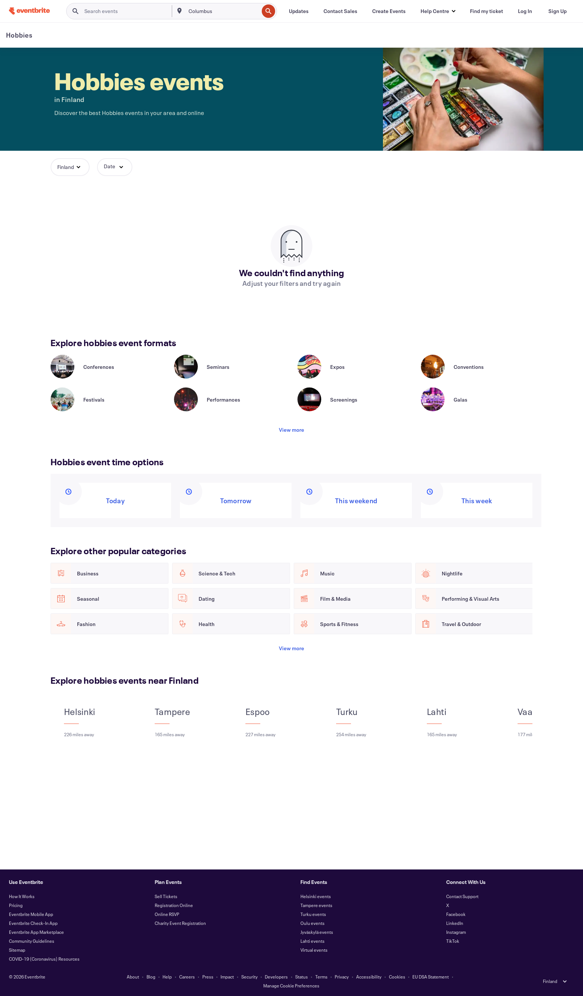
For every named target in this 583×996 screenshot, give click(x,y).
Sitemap (17, 950)
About (133, 977)
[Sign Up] (557, 11)
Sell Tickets (166, 896)
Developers (276, 977)
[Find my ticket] (486, 11)
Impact (227, 977)
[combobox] (223, 11)
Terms (321, 977)
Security (249, 977)
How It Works (22, 896)
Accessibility (368, 977)
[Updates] (299, 11)
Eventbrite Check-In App (33, 923)
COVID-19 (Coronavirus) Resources (44, 959)
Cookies (397, 977)
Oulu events (312, 923)
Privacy (342, 977)
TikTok (452, 941)
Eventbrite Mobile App (31, 914)
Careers (187, 977)
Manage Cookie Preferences (291, 986)
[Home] (29, 11)
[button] (438, 11)
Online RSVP (167, 914)
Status (301, 977)
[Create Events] (389, 11)
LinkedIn (454, 923)
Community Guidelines (31, 941)
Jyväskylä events (316, 932)
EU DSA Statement (430, 977)
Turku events (313, 914)
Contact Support (462, 896)
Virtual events (314, 950)
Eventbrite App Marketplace (36, 932)
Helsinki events (315, 896)
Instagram (456, 932)
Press (207, 977)
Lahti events (312, 941)
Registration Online (174, 905)
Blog (150, 977)
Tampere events (316, 905)
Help (167, 977)
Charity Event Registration (180, 923)
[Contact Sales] (340, 11)
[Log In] (525, 11)
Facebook (456, 914)
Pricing (16, 905)
